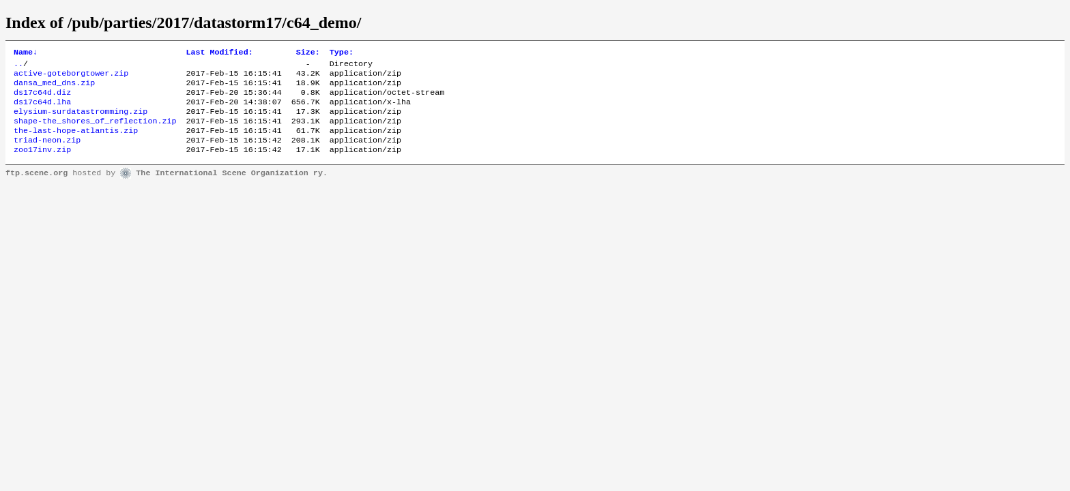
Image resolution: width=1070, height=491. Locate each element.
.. (18, 66)
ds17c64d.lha (42, 109)
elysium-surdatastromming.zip (80, 120)
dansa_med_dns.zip (54, 88)
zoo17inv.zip (42, 164)
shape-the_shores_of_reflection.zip (95, 131)
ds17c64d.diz (42, 98)
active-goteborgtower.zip (71, 77)
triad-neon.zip (47, 153)
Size (308, 53)
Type (341, 53)
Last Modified (219, 53)
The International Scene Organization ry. (232, 188)
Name (26, 53)
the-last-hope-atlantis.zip (76, 142)
